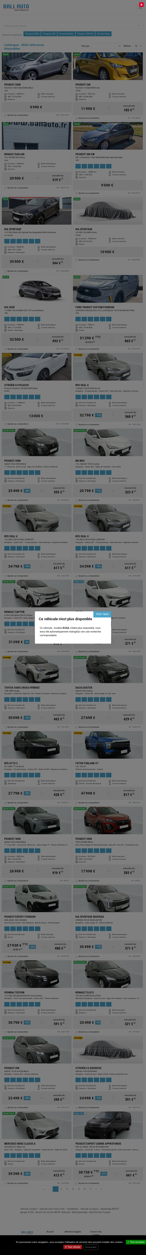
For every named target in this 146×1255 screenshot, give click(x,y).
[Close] (141, 4)
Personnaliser (91, 1247)
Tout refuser (72, 1247)
